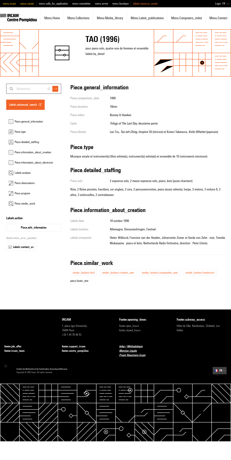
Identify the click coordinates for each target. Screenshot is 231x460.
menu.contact (218, 18)
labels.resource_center (145, 3)
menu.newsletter (81, 3)
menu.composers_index (186, 18)
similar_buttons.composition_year (160, 272)
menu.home (52, 18)
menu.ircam (9, 3)
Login (218, 3)
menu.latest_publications (147, 18)
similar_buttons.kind (83, 272)
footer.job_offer (15, 346)
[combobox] (33, 89)
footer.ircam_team (16, 351)
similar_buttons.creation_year (118, 272)
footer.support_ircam (76, 346)
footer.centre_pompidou (77, 351)
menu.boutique (120, 3)
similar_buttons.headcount (200, 272)
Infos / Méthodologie (133, 346)
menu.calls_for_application (53, 3)
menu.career (27, 3)
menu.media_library (110, 18)
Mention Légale (130, 351)
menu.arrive (101, 3)
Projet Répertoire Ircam (134, 355)
